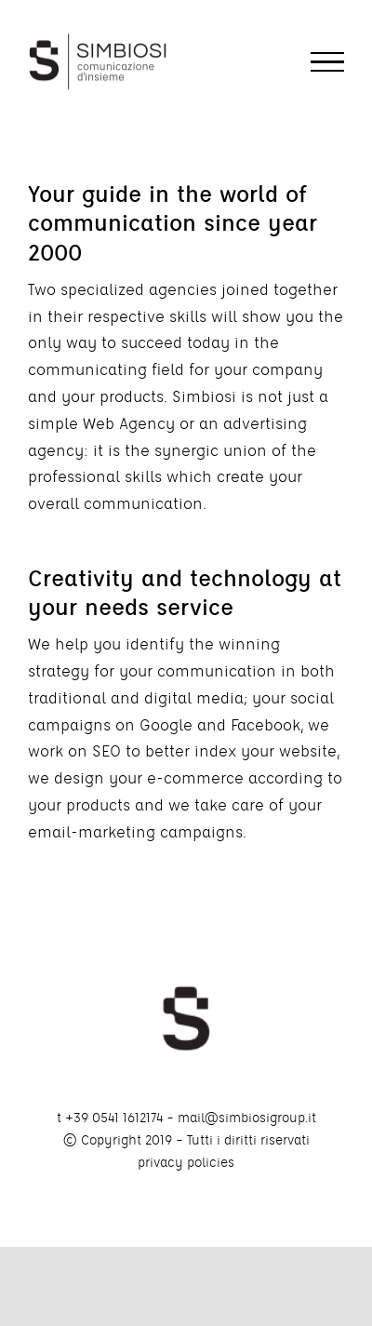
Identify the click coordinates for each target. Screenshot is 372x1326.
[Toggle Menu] (327, 62)
